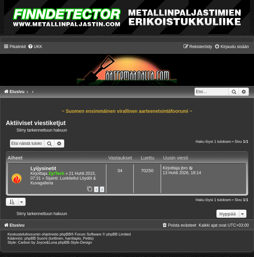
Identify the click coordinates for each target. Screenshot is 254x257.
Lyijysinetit (43, 168)
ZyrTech (56, 173)
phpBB (65, 234)
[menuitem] (35, 46)
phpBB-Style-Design (75, 242)
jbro (184, 168)
